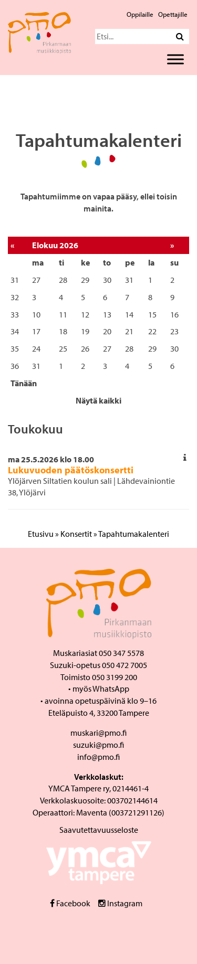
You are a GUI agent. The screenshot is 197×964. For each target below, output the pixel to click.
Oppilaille (140, 14)
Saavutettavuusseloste (98, 829)
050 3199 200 (114, 677)
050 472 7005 (124, 665)
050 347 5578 (121, 653)
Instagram (120, 903)
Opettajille (173, 14)
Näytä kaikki (98, 400)
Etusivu (41, 533)
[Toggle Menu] (175, 59)
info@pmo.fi (98, 756)
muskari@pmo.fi (98, 732)
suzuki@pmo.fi (98, 744)
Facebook (70, 903)
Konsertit (76, 533)
